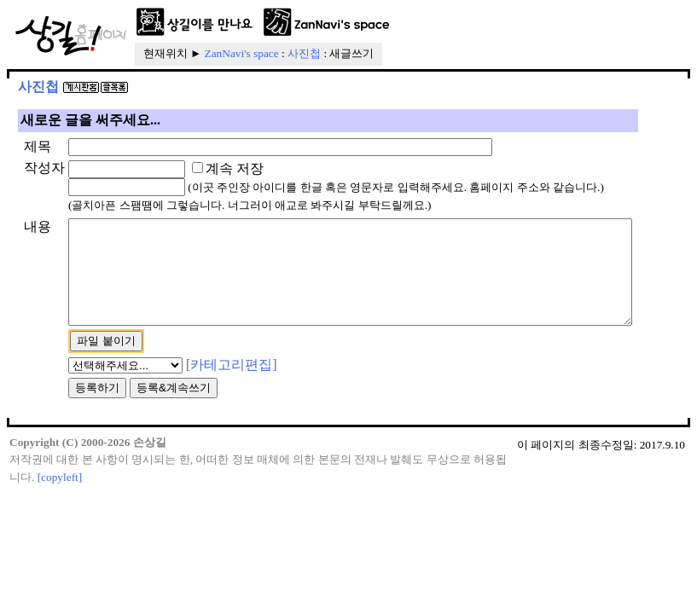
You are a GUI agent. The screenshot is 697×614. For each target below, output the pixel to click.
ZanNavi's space (242, 53)
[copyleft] (60, 515)
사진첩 (304, 53)
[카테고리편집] (204, 402)
